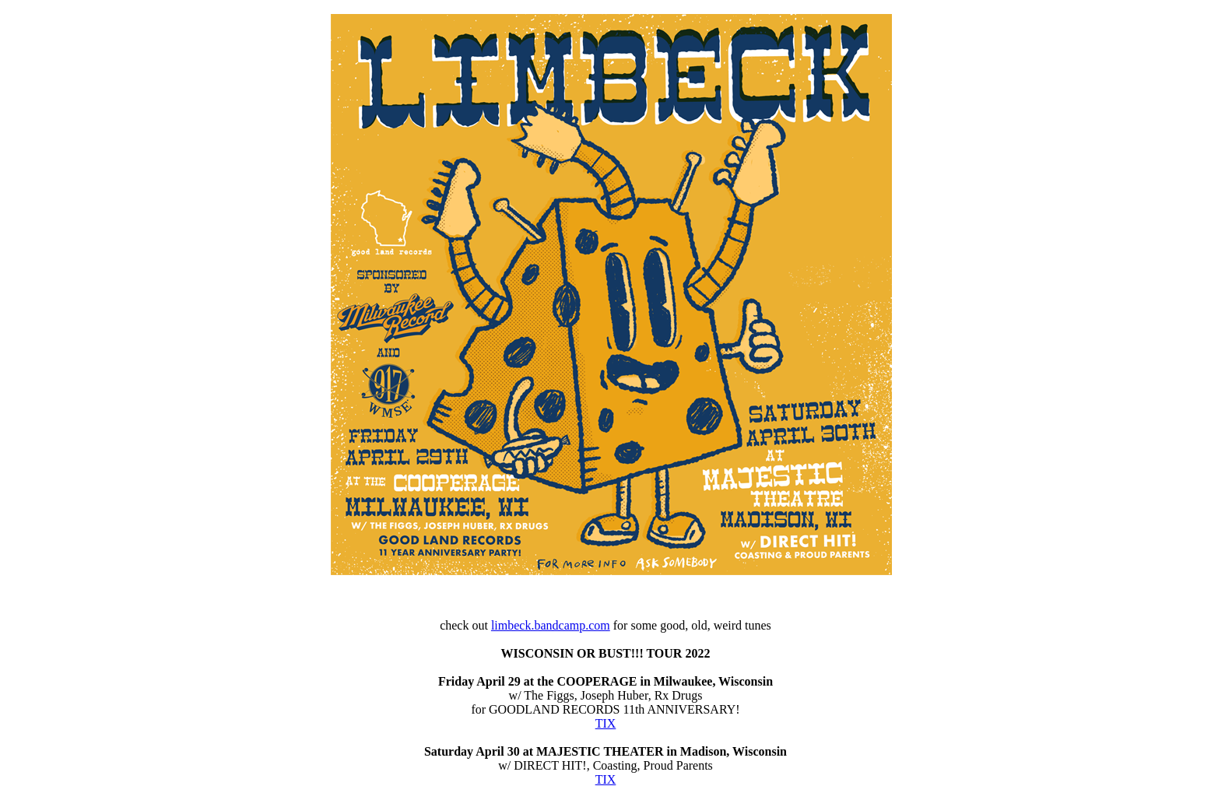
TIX (605, 723)
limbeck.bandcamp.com (550, 625)
